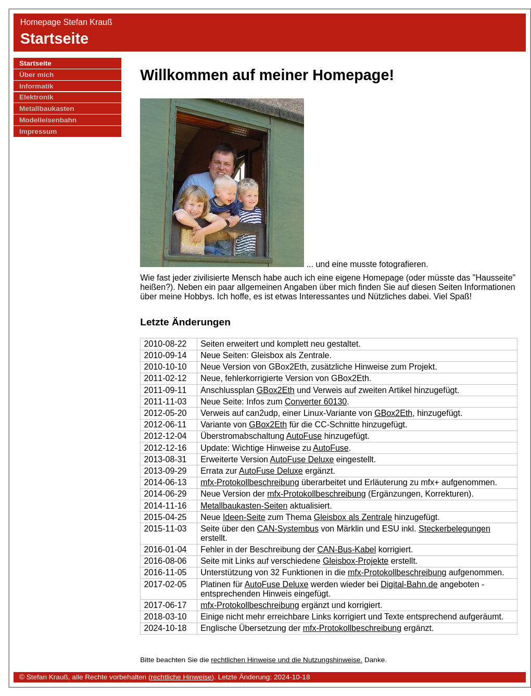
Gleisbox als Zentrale (353, 517)
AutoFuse (304, 436)
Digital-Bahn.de (409, 584)
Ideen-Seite (244, 517)
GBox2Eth (276, 390)
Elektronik (36, 97)
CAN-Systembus (288, 528)
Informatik (36, 86)
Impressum (38, 131)
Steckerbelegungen (454, 528)
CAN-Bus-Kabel (346, 549)
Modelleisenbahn (48, 120)
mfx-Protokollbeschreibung (249, 482)
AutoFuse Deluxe (302, 459)
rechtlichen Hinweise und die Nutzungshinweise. (286, 660)
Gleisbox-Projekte (355, 560)
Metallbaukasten (46, 108)
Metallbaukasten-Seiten (243, 505)
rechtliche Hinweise (180, 677)
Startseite (35, 63)
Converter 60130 (316, 401)
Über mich (36, 75)
